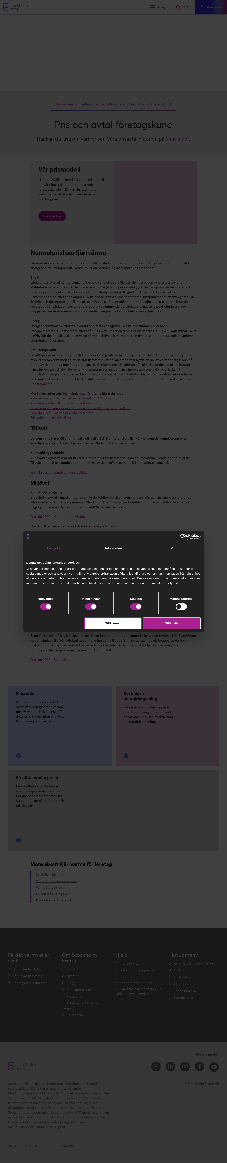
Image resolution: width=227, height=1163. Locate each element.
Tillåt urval (112, 623)
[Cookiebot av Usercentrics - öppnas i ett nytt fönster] (183, 537)
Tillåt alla (171, 623)
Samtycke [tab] (53, 548)
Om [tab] (173, 548)
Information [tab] (113, 548)
